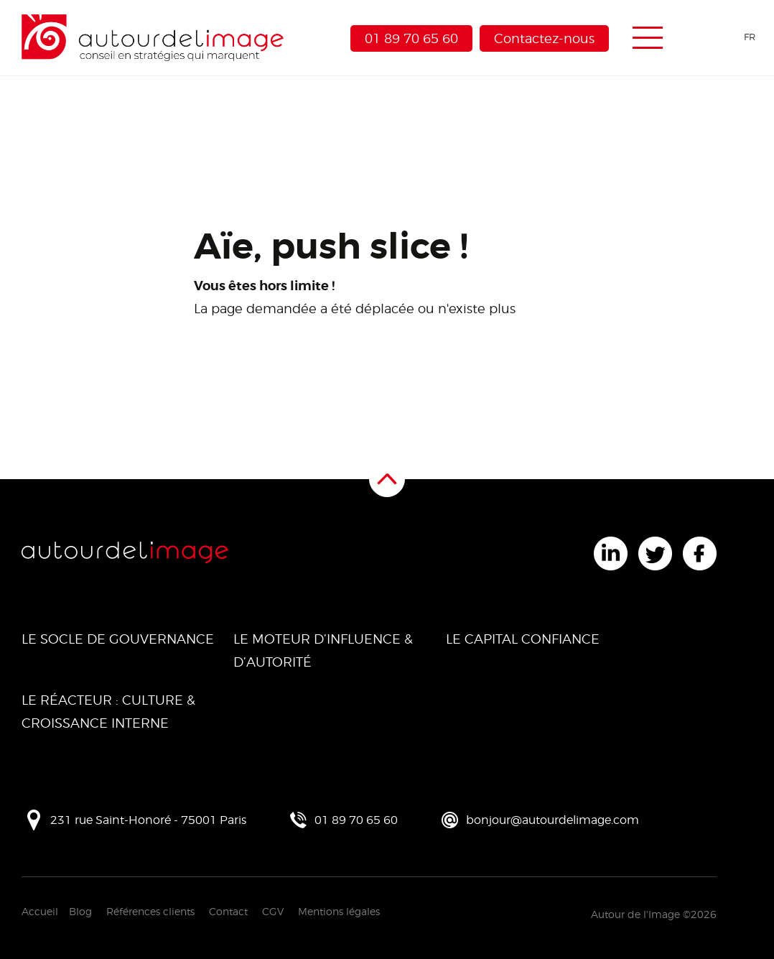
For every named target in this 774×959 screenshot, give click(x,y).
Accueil (40, 911)
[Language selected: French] (725, 37)
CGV (273, 911)
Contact (228, 911)
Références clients (150, 911)
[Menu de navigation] (647, 38)
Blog (80, 911)
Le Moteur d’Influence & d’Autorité (323, 650)
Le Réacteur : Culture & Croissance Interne (108, 711)
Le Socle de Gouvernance (118, 639)
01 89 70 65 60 (411, 38)
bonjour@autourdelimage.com (552, 820)
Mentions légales (339, 911)
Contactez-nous (544, 38)
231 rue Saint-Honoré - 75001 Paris (148, 820)
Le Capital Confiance (523, 639)
